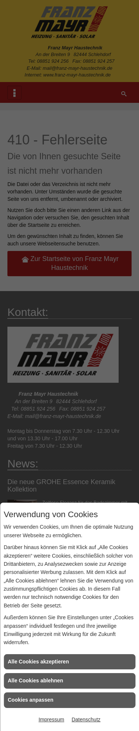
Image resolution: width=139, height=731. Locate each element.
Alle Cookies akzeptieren (38, 662)
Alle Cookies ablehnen (35, 680)
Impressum (51, 719)
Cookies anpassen (30, 700)
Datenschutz (86, 719)
